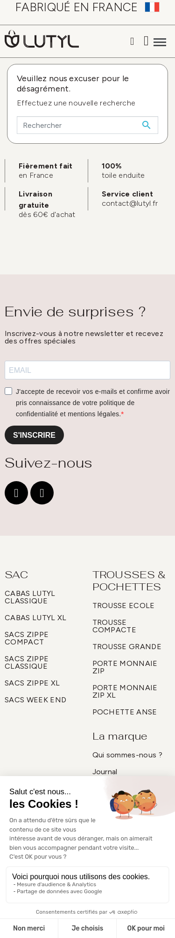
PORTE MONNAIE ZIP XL (125, 691)
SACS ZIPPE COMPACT (27, 638)
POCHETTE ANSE (124, 711)
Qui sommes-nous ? (127, 754)
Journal (105, 771)
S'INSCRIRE (34, 435)
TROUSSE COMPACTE (114, 626)
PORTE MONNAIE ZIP (125, 667)
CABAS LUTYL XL (35, 617)
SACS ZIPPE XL (32, 683)
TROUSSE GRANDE (126, 646)
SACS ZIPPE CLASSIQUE (27, 662)
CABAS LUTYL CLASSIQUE (30, 597)
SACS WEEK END (35, 699)
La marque (120, 735)
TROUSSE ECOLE (123, 605)
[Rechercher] (87, 125)
